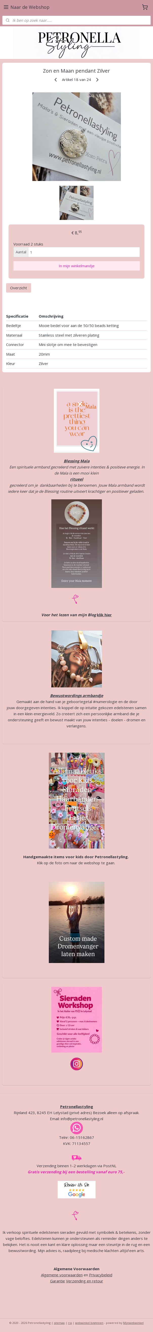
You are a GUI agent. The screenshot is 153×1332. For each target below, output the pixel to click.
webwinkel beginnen (89, 1323)
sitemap (59, 1323)
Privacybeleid (100, 1274)
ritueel (76, 479)
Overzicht (18, 287)
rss (70, 1323)
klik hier (104, 614)
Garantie (57, 1280)
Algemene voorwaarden (62, 1274)
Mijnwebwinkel (133, 1323)
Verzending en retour (84, 1280)
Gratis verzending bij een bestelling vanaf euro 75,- (76, 1171)
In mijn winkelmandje (77, 265)
